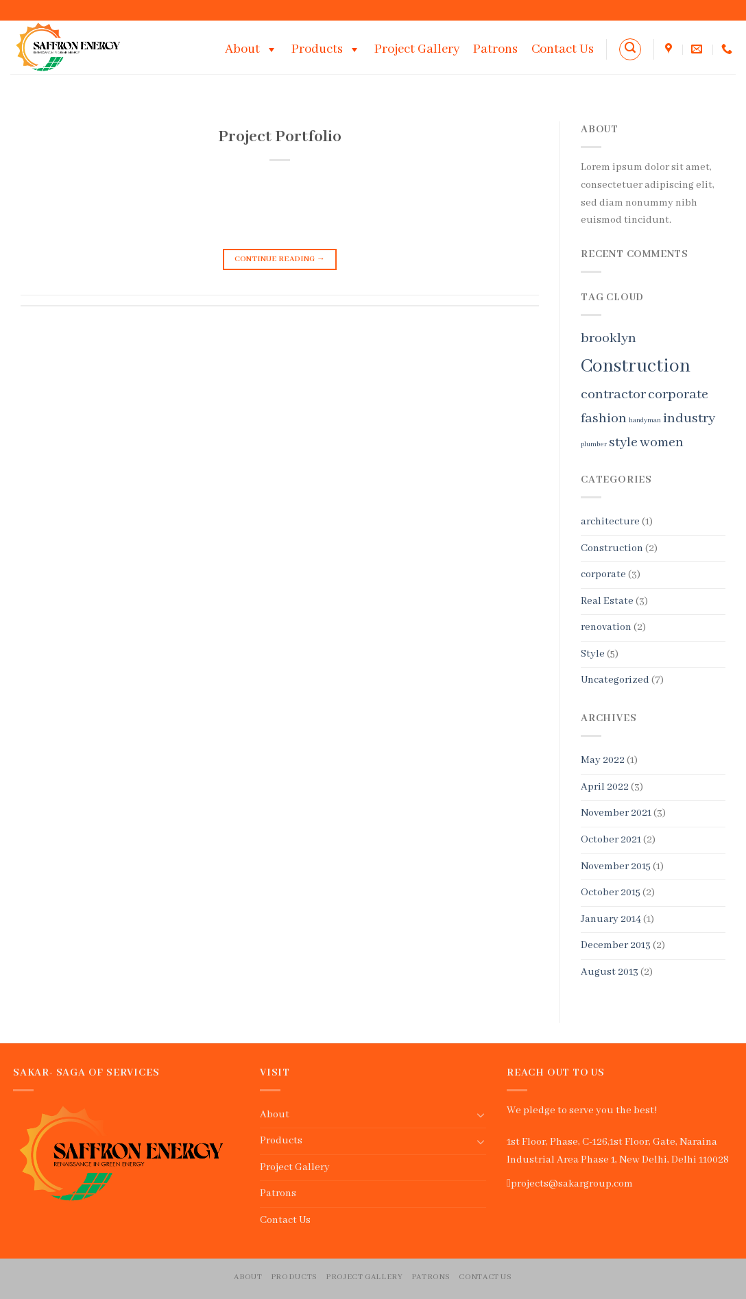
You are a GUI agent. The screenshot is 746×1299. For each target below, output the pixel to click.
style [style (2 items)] (623, 442)
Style (593, 654)
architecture (610, 521)
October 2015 (610, 892)
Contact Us (562, 49)
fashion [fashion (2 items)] (604, 418)
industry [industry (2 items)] (689, 418)
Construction (612, 548)
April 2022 (605, 787)
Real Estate (607, 601)
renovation (606, 627)
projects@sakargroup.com (572, 1184)
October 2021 (611, 840)
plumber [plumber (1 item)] (594, 444)
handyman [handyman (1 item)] (645, 420)
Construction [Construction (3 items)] (635, 366)
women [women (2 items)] (662, 442)
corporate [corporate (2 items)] (678, 394)
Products (326, 49)
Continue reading (280, 259)
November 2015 (616, 866)
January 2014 (611, 919)
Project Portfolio (279, 136)
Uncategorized (615, 680)
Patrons (495, 49)
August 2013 (609, 972)
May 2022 (603, 760)
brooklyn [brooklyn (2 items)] (608, 338)
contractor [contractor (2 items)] (613, 394)
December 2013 (616, 945)
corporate (603, 574)
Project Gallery (416, 49)
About (251, 49)
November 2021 (616, 813)
